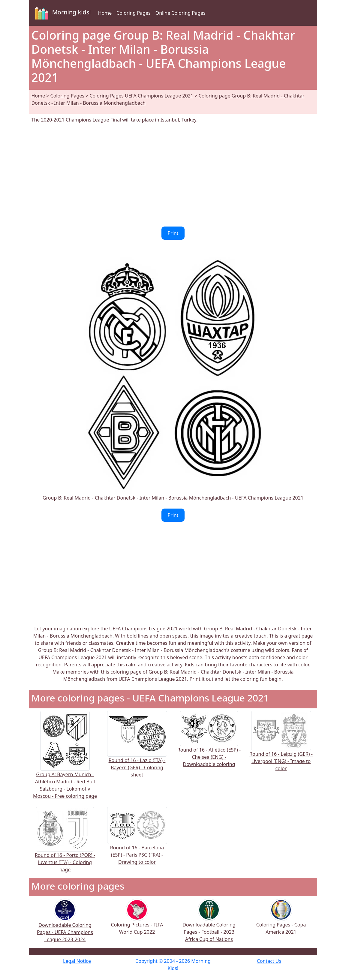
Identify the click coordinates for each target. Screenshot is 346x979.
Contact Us (269, 961)
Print (172, 233)
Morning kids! (62, 13)
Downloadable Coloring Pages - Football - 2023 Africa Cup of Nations (208, 924)
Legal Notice (77, 961)
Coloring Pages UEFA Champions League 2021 (141, 95)
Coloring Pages (133, 13)
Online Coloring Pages (180, 13)
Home (105, 13)
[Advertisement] (173, 175)
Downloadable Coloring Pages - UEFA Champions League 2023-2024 (65, 924)
